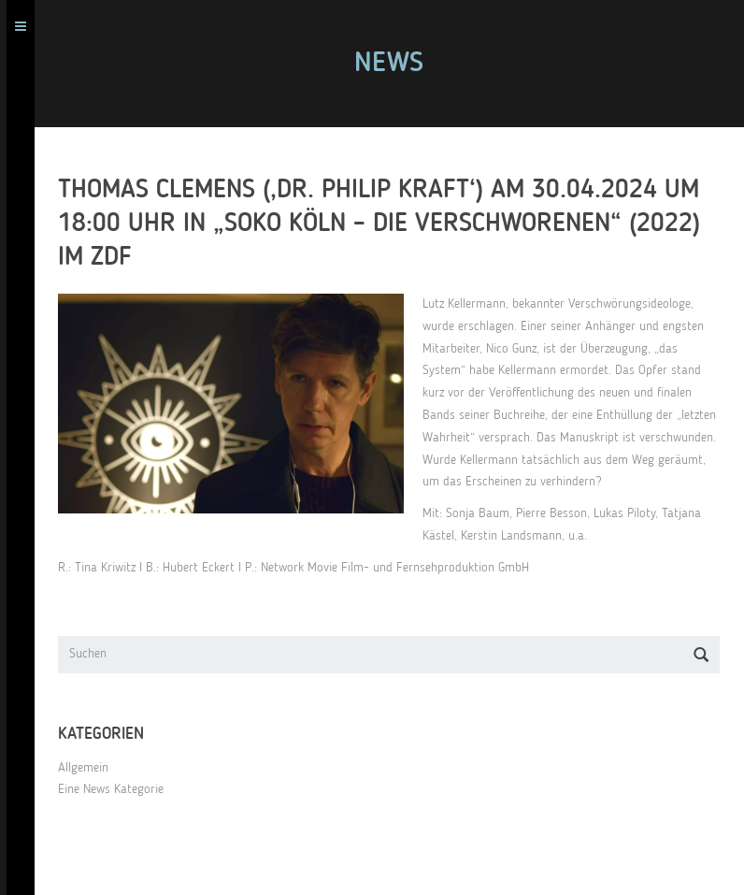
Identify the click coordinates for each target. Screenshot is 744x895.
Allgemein (89, 767)
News (395, 64)
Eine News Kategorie (117, 789)
